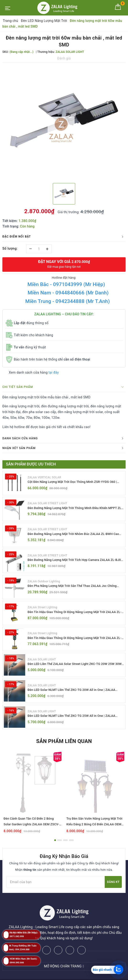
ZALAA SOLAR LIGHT (42, 663)
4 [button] (71, 847)
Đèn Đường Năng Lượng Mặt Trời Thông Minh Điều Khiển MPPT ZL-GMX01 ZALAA (76, 509)
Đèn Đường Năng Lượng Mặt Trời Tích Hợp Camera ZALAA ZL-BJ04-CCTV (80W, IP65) (75, 562)
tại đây (54, 372)
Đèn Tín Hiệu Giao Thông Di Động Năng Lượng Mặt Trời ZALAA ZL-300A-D (75, 615)
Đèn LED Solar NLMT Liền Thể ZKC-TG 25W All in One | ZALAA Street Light (75, 722)
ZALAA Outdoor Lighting (44, 583)
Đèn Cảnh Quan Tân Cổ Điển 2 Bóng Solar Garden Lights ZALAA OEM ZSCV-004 (31, 830)
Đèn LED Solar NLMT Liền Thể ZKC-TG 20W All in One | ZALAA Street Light (75, 695)
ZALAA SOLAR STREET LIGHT (47, 503)
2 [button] (59, 847)
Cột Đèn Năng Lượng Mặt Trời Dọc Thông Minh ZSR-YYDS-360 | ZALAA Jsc (76, 482)
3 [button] (65, 847)
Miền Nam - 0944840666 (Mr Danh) (68, 293)
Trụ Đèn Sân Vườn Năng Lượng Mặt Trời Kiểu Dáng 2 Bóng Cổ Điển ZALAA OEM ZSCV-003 (94, 830)
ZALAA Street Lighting (42, 610)
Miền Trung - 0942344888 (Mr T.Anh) (67, 301)
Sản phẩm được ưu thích (31, 464)
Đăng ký (113, 888)
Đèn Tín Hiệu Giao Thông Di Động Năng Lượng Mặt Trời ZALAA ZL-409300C (75, 642)
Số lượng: (10, 248)
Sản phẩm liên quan (64, 748)
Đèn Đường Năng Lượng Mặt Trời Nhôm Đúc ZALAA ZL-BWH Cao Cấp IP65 (73, 535)
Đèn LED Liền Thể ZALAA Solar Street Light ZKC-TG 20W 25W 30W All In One (74, 669)
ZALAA (99, 975)
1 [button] (55, 847)
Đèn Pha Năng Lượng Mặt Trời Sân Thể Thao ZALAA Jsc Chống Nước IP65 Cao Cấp (75, 589)
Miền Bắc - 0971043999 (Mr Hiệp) (66, 284)
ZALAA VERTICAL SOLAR (44, 477)
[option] (64, 122)
